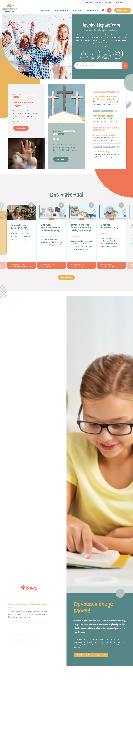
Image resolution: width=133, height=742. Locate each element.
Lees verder (21, 128)
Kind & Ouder (77, 10)
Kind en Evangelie (77, 266)
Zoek (125, 65)
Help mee (108, 2)
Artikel (16, 97)
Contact (98, 2)
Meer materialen (66, 277)
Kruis (56, 139)
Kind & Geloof (46, 10)
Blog (118, 91)
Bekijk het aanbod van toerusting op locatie (91, 655)
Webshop (119, 2)
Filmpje (61, 134)
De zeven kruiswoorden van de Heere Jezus (50, 228)
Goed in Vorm (46, 266)
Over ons (89, 2)
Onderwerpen (121, 10)
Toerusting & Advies (92, 10)
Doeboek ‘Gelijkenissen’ (109, 226)
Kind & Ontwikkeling (62, 10)
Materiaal (76, 236)
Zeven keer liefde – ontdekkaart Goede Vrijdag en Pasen (81, 228)
